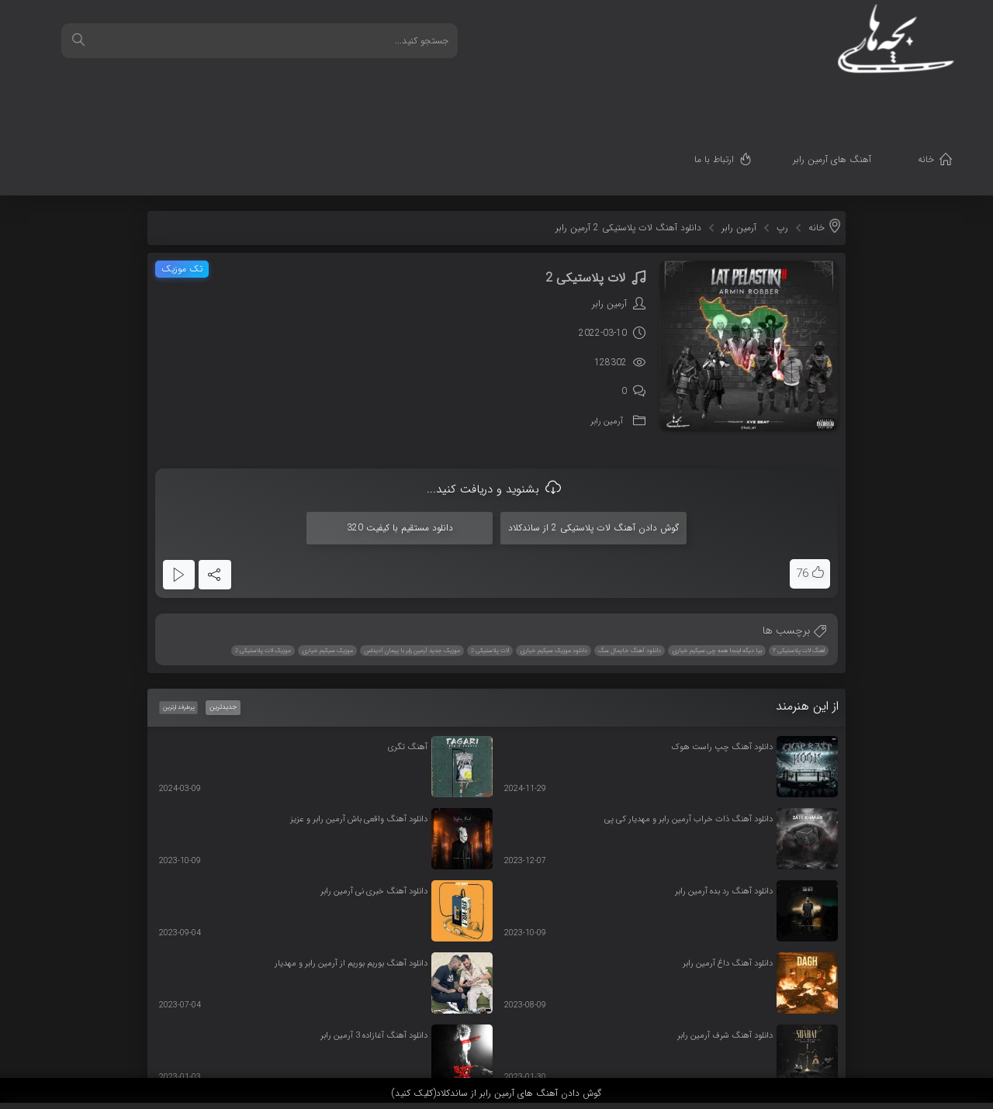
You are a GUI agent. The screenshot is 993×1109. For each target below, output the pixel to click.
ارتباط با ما (737, 97)
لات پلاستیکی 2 (490, 573)
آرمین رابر (738, 150)
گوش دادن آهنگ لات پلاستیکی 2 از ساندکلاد (593, 450)
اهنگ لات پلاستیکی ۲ (799, 573)
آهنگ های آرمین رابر (855, 97)
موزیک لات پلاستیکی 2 (263, 573)
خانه (949, 97)
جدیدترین (223, 629)
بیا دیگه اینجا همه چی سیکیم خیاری (717, 573)
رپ (782, 150)
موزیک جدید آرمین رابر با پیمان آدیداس (412, 573)
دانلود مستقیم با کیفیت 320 (400, 450)
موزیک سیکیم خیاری (327, 573)
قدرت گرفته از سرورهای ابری (897, 1048)
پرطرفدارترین (177, 629)
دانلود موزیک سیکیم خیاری (553, 573)
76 (802, 496)
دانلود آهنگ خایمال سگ (629, 573)
